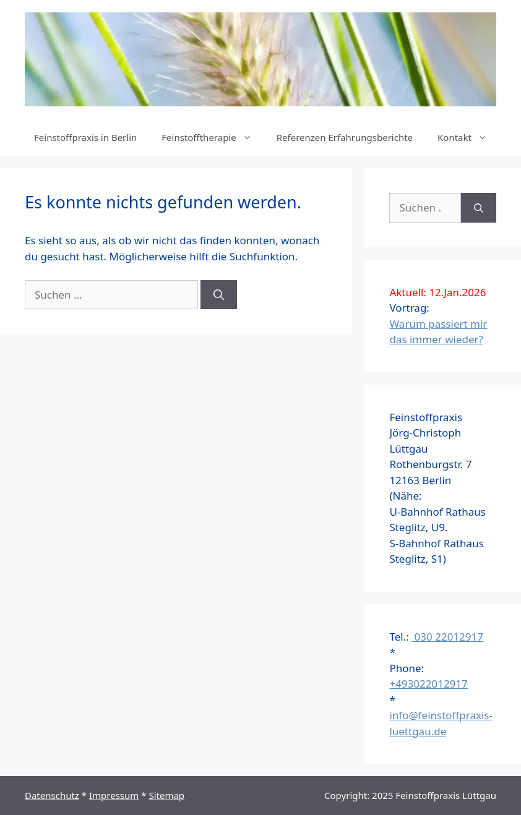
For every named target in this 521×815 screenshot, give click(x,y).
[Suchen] (218, 295)
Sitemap (166, 795)
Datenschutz (52, 795)
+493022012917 (428, 683)
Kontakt (468, 137)
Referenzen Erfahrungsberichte (345, 137)
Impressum (114, 795)
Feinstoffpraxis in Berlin (85, 137)
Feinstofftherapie (212, 137)
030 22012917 (447, 636)
